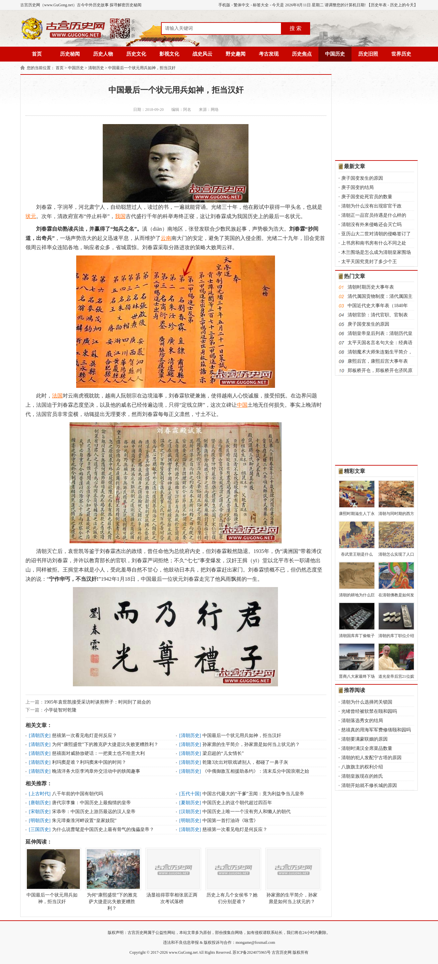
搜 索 (295, 28)
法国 (57, 395)
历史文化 (136, 54)
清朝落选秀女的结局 (362, 720)
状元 (31, 216)
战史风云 (202, 54)
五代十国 (190, 793)
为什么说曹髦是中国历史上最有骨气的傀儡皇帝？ (103, 829)
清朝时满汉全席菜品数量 (366, 748)
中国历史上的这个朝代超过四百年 (237, 802)
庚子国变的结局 (357, 187)
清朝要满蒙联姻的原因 (364, 739)
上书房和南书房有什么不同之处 (373, 243)
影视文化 (169, 54)
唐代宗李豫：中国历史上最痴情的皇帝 (91, 802)
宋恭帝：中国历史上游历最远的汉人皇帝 (94, 811)
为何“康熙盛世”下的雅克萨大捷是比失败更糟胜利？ (105, 744)
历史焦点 (302, 54)
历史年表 (379, 5)
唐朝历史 (39, 802)
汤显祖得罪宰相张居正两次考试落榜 (171, 876)
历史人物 (103, 54)
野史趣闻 (236, 54)
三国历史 (39, 829)
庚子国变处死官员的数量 (366, 196)
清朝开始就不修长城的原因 (369, 785)
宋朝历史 (39, 811)
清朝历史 (96, 68)
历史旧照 (368, 54)
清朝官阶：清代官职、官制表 (378, 314)
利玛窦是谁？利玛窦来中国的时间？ (89, 762)
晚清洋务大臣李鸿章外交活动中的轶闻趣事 (96, 771)
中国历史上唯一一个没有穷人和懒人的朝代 (246, 811)
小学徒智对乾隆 (60, 710)
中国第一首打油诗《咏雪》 (230, 820)
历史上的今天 (402, 5)
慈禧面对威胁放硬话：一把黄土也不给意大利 (98, 753)
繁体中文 (241, 5)
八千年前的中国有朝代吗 (77, 793)
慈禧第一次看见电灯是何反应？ (84, 735)
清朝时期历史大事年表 (371, 287)
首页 (37, 54)
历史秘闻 (70, 54)
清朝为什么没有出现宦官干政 (371, 206)
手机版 (224, 5)
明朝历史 (39, 820)
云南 (166, 238)
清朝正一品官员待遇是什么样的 (373, 215)
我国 (120, 216)
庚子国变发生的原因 (362, 178)
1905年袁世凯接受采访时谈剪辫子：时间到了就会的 (97, 702)
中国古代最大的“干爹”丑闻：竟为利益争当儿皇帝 (253, 793)
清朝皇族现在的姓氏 (362, 776)
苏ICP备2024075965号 (252, 952)
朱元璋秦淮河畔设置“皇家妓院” (84, 820)
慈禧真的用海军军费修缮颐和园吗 (376, 729)
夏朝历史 (190, 802)
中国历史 (335, 54)
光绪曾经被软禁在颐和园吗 (369, 711)
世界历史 (401, 54)
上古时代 (39, 793)
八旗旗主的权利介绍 (362, 766)
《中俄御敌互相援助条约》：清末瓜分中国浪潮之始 (255, 771)
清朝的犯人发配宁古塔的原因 (371, 757)
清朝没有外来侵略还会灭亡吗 (371, 224)
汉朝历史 (190, 811)
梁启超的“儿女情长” (223, 753)
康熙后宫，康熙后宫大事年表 (378, 361)
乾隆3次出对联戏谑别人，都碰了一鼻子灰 (245, 762)
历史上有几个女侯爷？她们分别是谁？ (231, 876)
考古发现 (269, 54)
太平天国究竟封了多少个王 (369, 261)
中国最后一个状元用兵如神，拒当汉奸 (142, 68)
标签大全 (261, 5)
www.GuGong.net (183, 952)
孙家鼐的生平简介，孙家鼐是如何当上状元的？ (251, 744)
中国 (242, 405)
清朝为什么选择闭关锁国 (366, 702)
